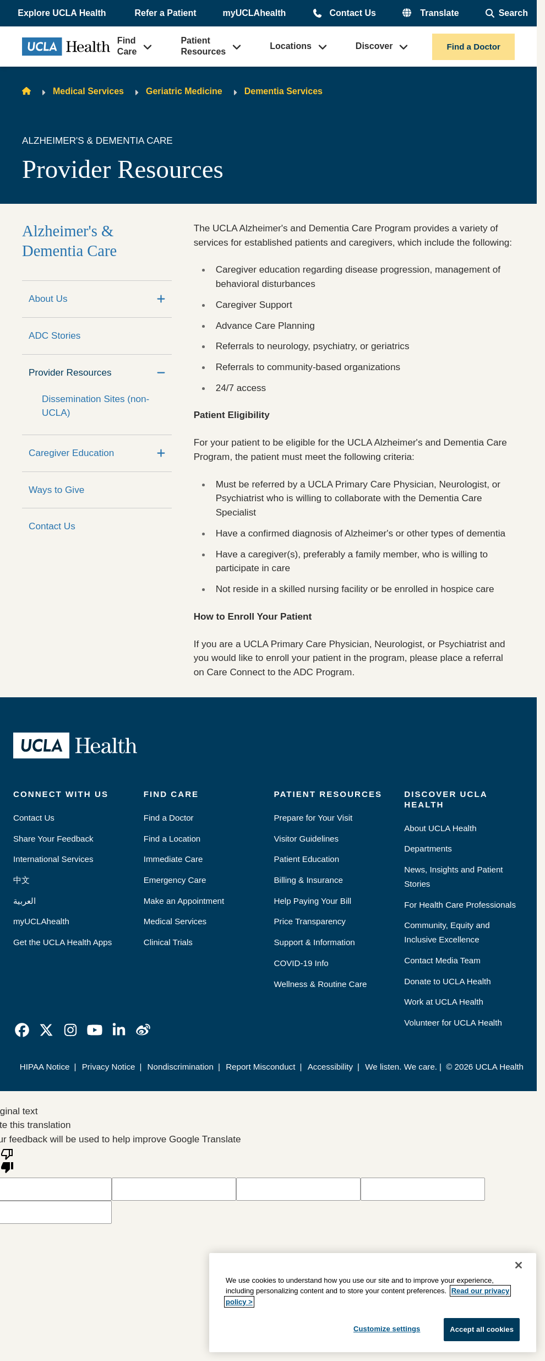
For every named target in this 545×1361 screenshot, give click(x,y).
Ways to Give (56, 489)
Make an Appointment (184, 900)
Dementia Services (283, 91)
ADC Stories (54, 335)
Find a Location (172, 838)
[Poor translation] (7, 1160)
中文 (21, 880)
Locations (291, 46)
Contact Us (352, 13)
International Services (53, 859)
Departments (428, 848)
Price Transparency (310, 921)
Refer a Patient (166, 13)
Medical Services (88, 91)
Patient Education (307, 859)
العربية (24, 900)
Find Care (127, 46)
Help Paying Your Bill (313, 900)
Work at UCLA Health (443, 1001)
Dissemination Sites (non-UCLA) (95, 406)
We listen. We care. (401, 1066)
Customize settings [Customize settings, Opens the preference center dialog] (387, 1329)
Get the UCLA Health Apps (62, 942)
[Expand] (161, 299)
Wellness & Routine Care (320, 984)
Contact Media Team (442, 960)
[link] (22, 1030)
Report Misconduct (260, 1066)
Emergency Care (175, 880)
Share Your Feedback (53, 838)
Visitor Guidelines (306, 838)
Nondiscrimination (181, 1066)
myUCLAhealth (254, 13)
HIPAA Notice (45, 1066)
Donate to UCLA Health (447, 981)
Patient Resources (203, 46)
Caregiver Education (71, 452)
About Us (48, 298)
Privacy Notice (108, 1066)
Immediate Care (173, 859)
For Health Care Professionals (460, 904)
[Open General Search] (507, 13)
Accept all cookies (482, 1329)
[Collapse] (161, 373)
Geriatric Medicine (184, 91)
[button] (63, 13)
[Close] (518, 1265)
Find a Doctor (473, 46)
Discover (374, 46)
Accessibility (330, 1066)
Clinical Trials (168, 942)
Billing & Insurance (308, 880)
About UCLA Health (440, 828)
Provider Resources (70, 372)
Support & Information (314, 942)
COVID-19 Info (301, 963)
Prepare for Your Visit (313, 817)
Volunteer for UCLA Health (453, 1022)
